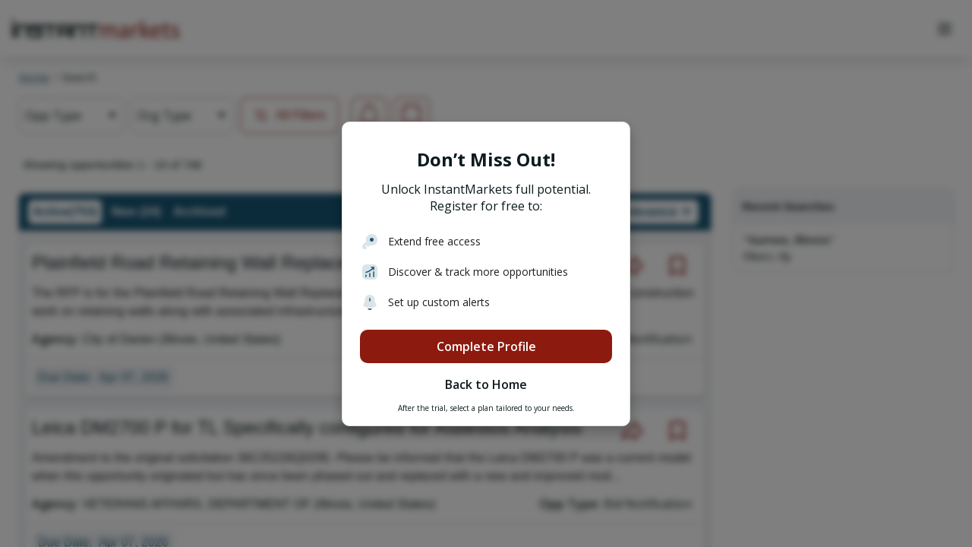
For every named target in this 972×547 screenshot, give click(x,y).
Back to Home (486, 384)
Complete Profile (486, 346)
